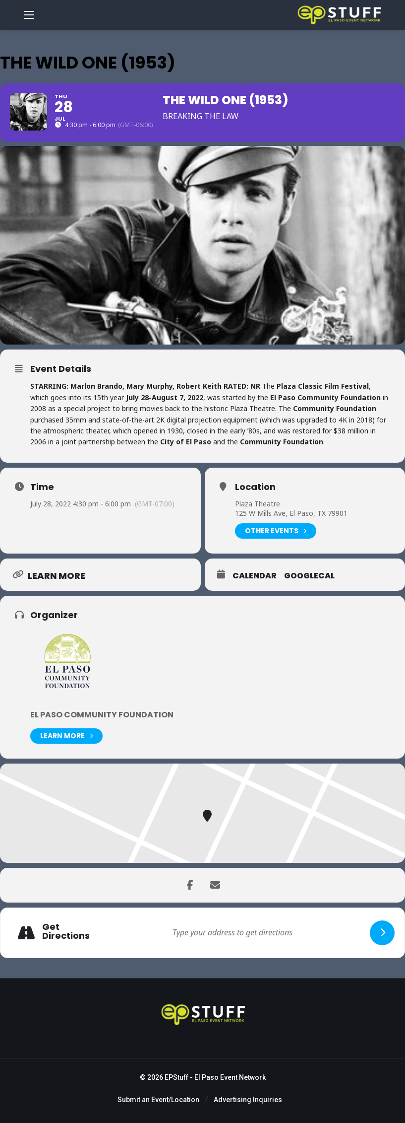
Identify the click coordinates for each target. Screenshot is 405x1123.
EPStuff (176, 1077)
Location (255, 487)
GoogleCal (309, 576)
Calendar (254, 576)
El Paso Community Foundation (102, 714)
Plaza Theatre (257, 503)
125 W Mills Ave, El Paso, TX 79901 (291, 513)
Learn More (66, 736)
